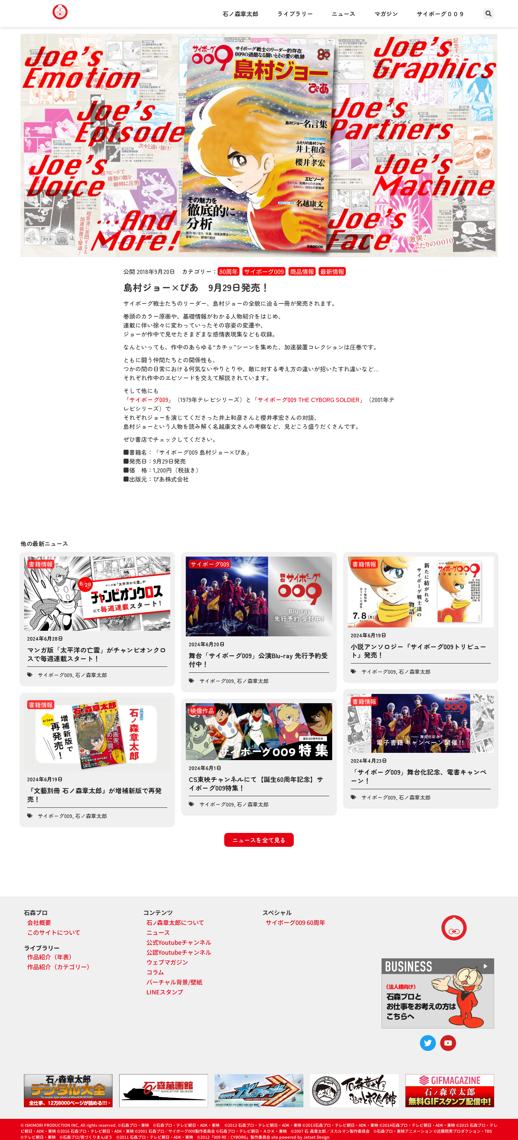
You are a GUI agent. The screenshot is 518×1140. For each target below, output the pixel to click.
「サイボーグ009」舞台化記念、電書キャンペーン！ (419, 776)
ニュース (343, 13)
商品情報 (302, 271)
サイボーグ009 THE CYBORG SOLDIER (308, 399)
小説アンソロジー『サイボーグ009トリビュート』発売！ (419, 651)
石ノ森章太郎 (240, 13)
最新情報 (332, 271)
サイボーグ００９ (440, 13)
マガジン (386, 13)
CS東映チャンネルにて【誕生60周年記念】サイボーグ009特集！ (256, 783)
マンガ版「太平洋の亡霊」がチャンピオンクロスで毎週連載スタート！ (96, 654)
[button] (488, 13)
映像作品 (202, 710)
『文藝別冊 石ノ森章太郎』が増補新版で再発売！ (94, 795)
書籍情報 (41, 564)
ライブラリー (295, 13)
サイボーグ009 (264, 271)
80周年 (228, 271)
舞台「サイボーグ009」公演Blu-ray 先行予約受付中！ (258, 660)
